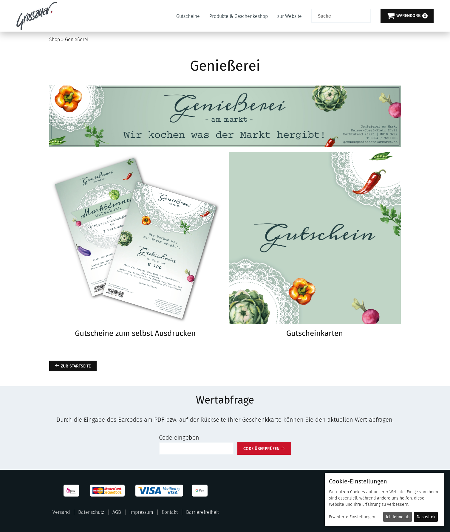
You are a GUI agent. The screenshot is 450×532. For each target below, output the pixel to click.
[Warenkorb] (407, 16)
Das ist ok (426, 516)
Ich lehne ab (397, 516)
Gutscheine (188, 16)
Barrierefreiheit (202, 512)
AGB (116, 512)
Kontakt (170, 512)
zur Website (289, 16)
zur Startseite (76, 366)
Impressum (141, 512)
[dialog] (384, 499)
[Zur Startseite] (36, 16)
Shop (54, 39)
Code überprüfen (261, 448)
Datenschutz (91, 512)
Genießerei (76, 39)
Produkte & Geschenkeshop (238, 16)
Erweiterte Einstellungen (352, 516)
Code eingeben (179, 437)
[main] (225, 243)
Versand (61, 512)
